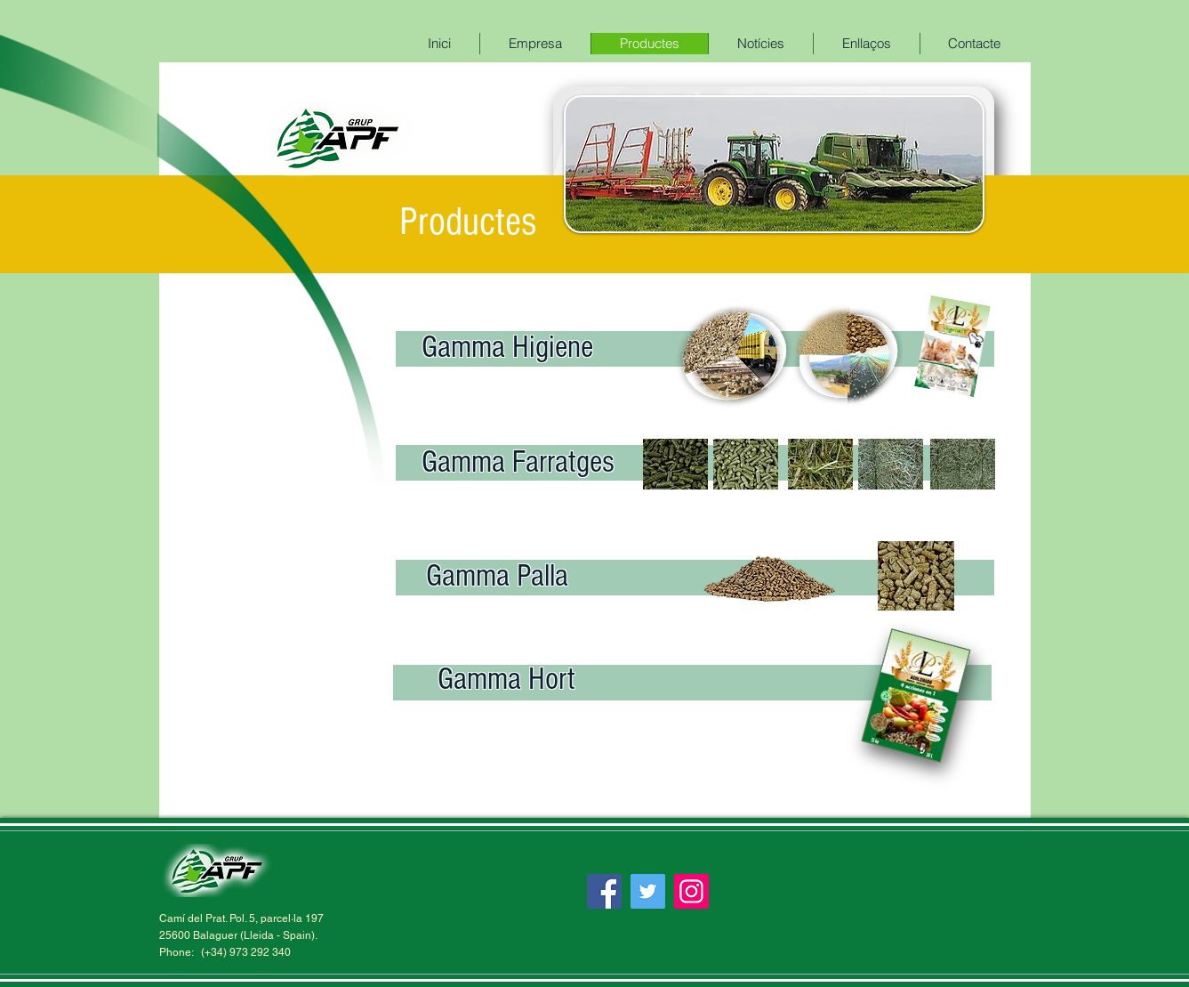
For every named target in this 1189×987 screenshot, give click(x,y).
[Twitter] (648, 891)
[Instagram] (691, 891)
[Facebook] (604, 891)
